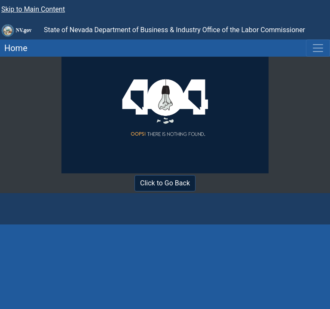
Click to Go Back (165, 183)
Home (14, 48)
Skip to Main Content (33, 9)
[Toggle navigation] (318, 48)
